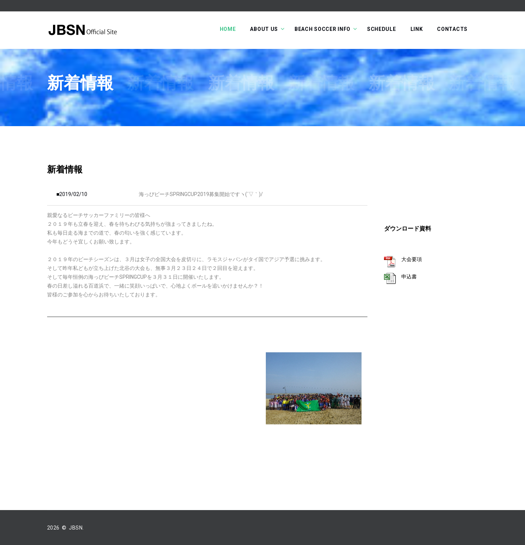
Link (417, 29)
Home (228, 29)
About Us (264, 29)
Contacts (452, 29)
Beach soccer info (322, 29)
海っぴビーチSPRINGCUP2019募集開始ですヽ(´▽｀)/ (201, 194)
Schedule (381, 29)
